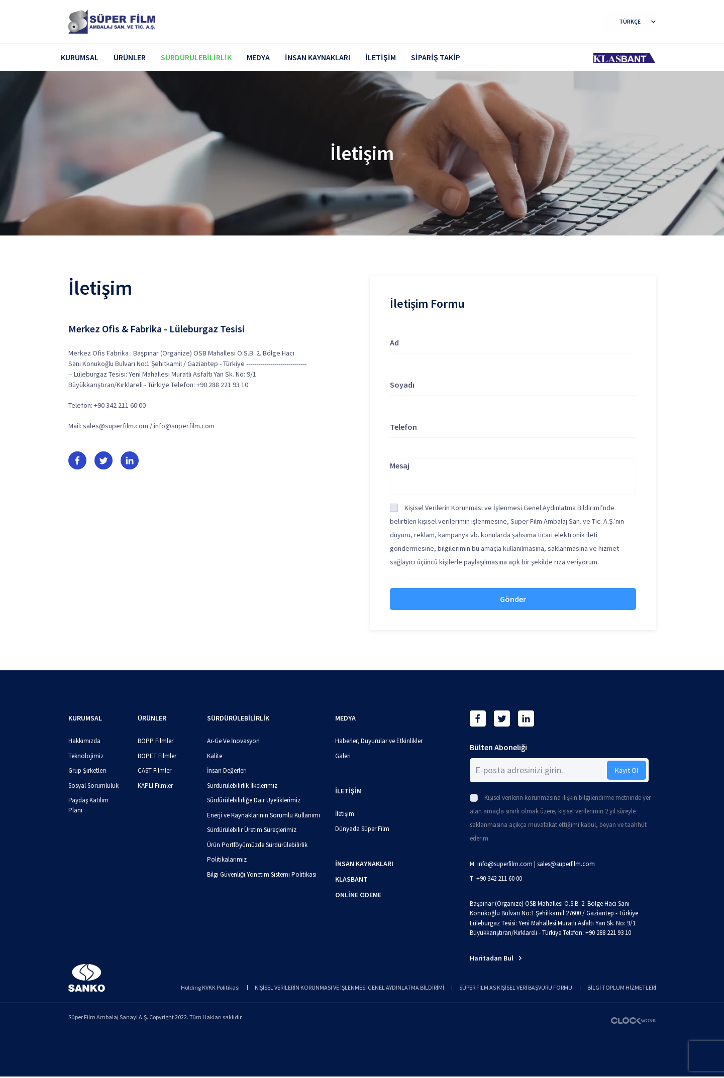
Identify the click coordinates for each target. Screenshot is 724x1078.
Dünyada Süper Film (362, 828)
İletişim (344, 813)
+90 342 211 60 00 (120, 405)
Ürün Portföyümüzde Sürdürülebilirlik (257, 845)
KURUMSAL (79, 57)
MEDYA (258, 57)
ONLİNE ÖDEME (358, 894)
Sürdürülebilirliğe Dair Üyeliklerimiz (253, 800)
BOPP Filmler (155, 741)
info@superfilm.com (505, 864)
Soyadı (402, 385)
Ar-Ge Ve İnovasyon (233, 741)
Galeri (343, 756)
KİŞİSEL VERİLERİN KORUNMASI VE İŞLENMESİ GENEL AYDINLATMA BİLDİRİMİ (349, 987)
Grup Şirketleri (87, 770)
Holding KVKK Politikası (210, 987)
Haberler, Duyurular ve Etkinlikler (379, 741)
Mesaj (399, 465)
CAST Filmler (154, 770)
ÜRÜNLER (130, 57)
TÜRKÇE (637, 21)
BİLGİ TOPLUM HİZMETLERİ (621, 987)
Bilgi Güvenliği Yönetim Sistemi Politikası (262, 874)
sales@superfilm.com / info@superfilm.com (149, 425)
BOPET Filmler (157, 756)
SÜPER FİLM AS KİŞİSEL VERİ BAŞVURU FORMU (515, 987)
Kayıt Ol (626, 770)
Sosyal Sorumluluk (93, 785)
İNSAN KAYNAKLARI (317, 57)
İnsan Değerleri (227, 770)
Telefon (403, 427)
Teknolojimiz (86, 756)
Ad (394, 342)
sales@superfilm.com (566, 864)
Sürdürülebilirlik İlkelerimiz (242, 785)
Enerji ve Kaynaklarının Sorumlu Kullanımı (263, 815)
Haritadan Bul (496, 958)
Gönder (513, 599)
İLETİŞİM (380, 57)
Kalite (214, 756)
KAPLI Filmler (155, 785)
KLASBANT (351, 879)
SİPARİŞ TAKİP (435, 57)
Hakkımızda (84, 741)
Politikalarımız (227, 859)
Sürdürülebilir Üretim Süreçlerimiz (251, 829)
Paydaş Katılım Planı (88, 805)
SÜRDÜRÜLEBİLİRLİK (196, 57)
